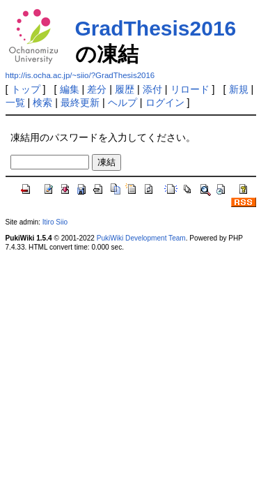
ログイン (164, 102)
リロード (190, 89)
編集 (69, 89)
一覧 (15, 102)
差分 (96, 89)
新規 (238, 89)
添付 (152, 89)
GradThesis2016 (156, 28)
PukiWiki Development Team (141, 238)
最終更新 (80, 102)
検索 (42, 102)
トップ (25, 89)
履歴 (124, 89)
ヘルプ (122, 102)
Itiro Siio (55, 222)
